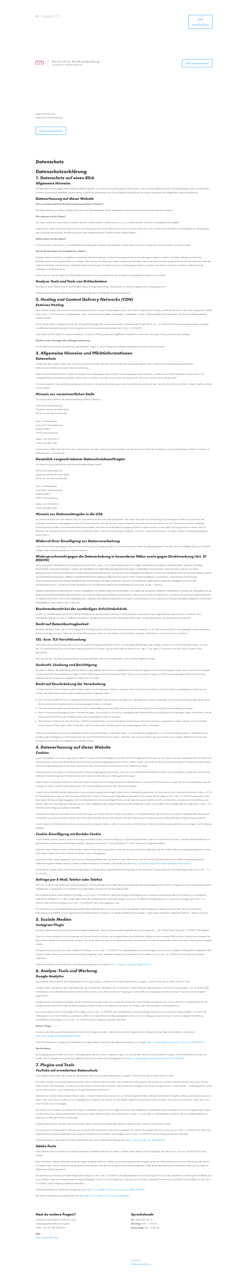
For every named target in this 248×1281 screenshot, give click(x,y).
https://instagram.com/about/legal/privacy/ (130, 964)
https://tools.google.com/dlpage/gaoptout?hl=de (58, 1035)
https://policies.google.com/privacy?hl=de (145, 1139)
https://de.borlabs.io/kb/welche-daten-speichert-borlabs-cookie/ (161, 863)
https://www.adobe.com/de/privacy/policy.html (106, 1195)
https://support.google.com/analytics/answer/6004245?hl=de (175, 1042)
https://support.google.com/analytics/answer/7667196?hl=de (155, 1058)
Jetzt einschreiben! (200, 22)
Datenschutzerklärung (141, 1264)
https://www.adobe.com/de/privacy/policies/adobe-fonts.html (116, 1189)
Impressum (136, 1260)
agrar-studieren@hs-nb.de (47, 1237)
